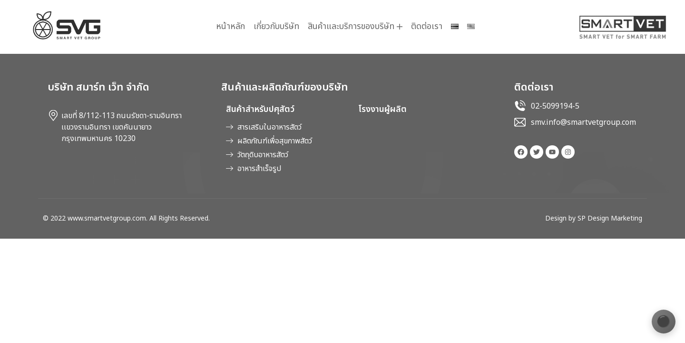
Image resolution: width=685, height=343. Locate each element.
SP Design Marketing (609, 218)
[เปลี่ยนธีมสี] (663, 321)
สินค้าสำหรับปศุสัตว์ (260, 109)
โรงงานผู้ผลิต (382, 109)
